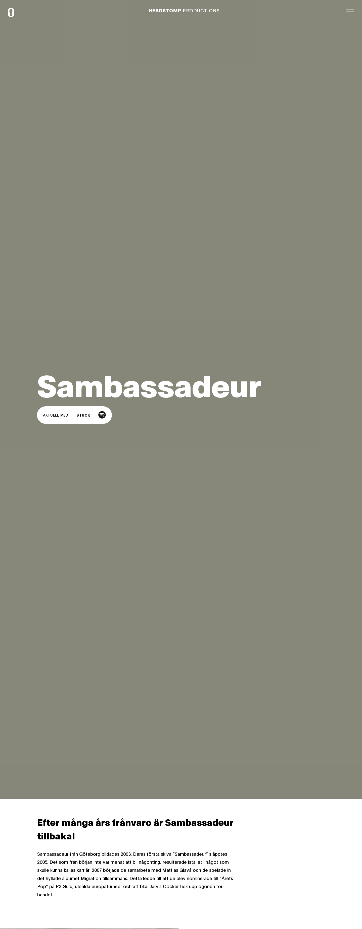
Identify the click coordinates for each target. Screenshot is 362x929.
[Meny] (350, 10)
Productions (184, 10)
